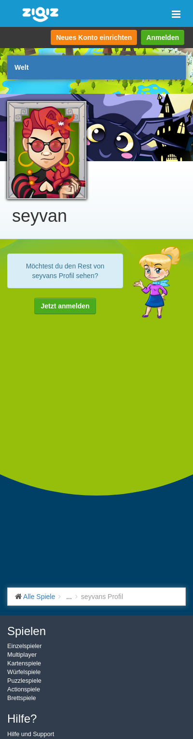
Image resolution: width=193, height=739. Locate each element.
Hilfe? (22, 718)
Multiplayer (22, 654)
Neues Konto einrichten (94, 37)
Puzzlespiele (24, 680)
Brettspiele (21, 698)
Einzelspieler (24, 646)
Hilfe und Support (30, 734)
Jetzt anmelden (65, 306)
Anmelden (162, 37)
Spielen (26, 630)
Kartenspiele (24, 663)
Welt (21, 67)
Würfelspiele (24, 672)
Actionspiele (23, 689)
